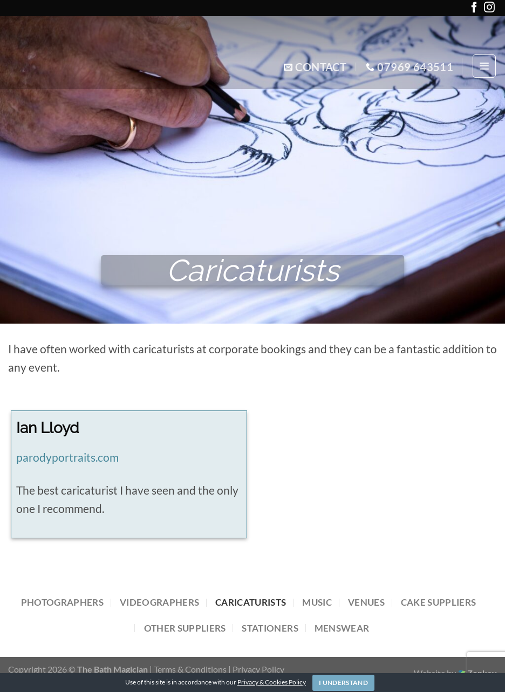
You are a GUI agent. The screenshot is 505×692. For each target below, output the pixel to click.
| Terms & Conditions (188, 669)
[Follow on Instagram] (489, 9)
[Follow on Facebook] (474, 9)
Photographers (62, 602)
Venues (366, 602)
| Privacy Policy (256, 669)
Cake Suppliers (438, 602)
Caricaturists (250, 602)
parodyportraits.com (67, 457)
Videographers (159, 602)
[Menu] (484, 66)
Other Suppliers (185, 628)
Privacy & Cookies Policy (271, 682)
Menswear (342, 628)
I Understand (343, 683)
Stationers (270, 628)
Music (317, 602)
